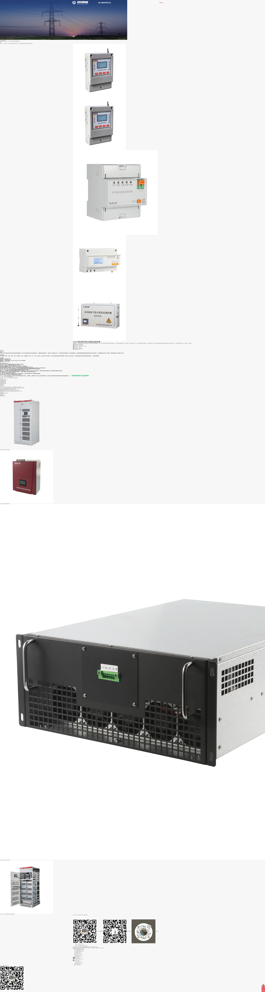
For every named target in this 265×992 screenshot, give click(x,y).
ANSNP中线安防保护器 (5, 505)
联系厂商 (78, 349)
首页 (140, 2)
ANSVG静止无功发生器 (5, 861)
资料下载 (75, 349)
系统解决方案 (4, 380)
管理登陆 (97, 949)
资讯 (168, 2)
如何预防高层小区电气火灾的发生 (8, 390)
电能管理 (3, 384)
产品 (161, 2)
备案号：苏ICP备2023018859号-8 (79, 949)
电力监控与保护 (4, 383)
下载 (175, 2)
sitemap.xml (102, 949)
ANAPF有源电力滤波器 (5, 451)
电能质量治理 (4, 382)
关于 (147, 2)
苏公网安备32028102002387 (78, 950)
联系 (182, 2)
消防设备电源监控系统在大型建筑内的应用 (10, 391)
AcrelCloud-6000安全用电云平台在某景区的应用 (11, 387)
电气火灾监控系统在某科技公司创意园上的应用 (11, 388)
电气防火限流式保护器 (13, 43)
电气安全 (5, 43)
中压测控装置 (4, 381)
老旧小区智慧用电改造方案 (6, 389)
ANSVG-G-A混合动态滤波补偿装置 (7, 915)
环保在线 (93, 949)
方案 (154, 2)
